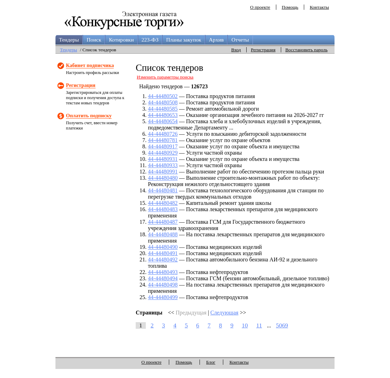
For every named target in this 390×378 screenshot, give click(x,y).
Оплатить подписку (89, 115)
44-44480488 (163, 234)
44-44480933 (163, 165)
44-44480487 (163, 222)
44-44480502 (163, 96)
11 (259, 325)
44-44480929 (163, 153)
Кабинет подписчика (90, 65)
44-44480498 (163, 285)
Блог (210, 362)
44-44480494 (163, 278)
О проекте (260, 7)
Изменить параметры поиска (165, 77)
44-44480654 (163, 121)
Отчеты (240, 40)
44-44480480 (163, 178)
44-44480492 (163, 259)
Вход (236, 49)
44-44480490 (163, 247)
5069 (282, 325)
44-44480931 (163, 159)
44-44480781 (163, 140)
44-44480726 (163, 134)
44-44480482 (163, 203)
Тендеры (69, 40)
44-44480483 (163, 209)
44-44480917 (163, 146)
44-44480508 (163, 102)
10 (245, 325)
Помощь (290, 7)
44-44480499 (163, 297)
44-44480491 (163, 253)
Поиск (94, 40)
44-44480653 (163, 115)
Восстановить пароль (306, 49)
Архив (216, 40)
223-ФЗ (150, 40)
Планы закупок (183, 40)
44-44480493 (163, 272)
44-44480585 (163, 109)
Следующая (224, 313)
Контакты (319, 7)
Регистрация (263, 49)
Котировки (121, 40)
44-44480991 (163, 172)
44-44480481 (163, 190)
